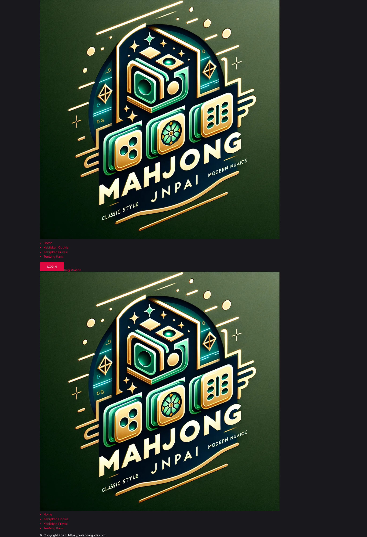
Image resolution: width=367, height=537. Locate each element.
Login (52, 266)
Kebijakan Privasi (56, 252)
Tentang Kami (53, 256)
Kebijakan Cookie (56, 247)
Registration (72, 270)
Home (48, 243)
